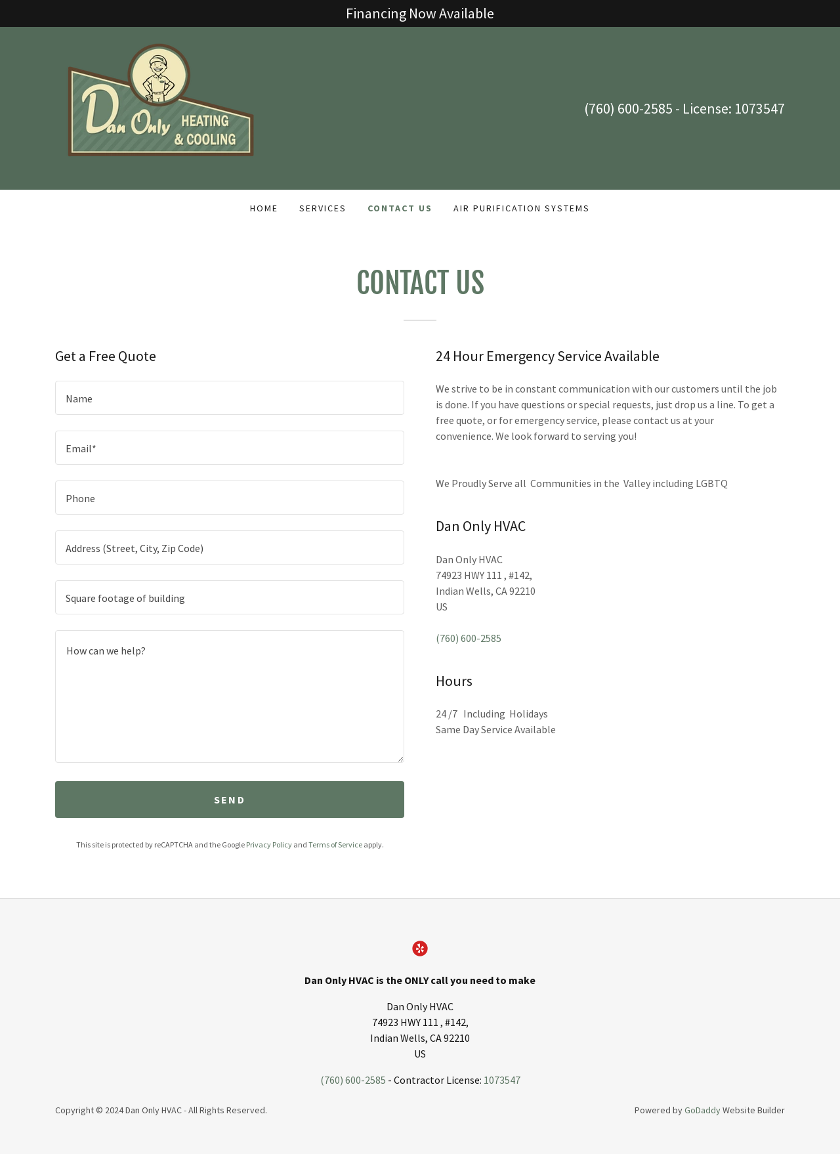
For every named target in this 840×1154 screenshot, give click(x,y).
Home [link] (264, 208)
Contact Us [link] (400, 208)
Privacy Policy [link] (269, 844)
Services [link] (322, 208)
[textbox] (229, 398)
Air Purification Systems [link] (521, 208)
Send (229, 799)
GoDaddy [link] (702, 1110)
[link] (156, 107)
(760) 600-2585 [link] (628, 108)
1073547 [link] (759, 108)
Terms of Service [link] (335, 844)
